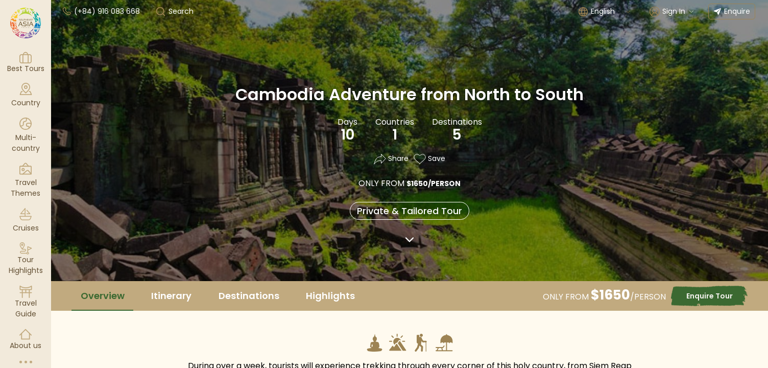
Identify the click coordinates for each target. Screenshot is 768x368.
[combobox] (611, 11)
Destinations (249, 295)
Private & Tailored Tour (409, 210)
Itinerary (171, 295)
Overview (103, 295)
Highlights (330, 295)
